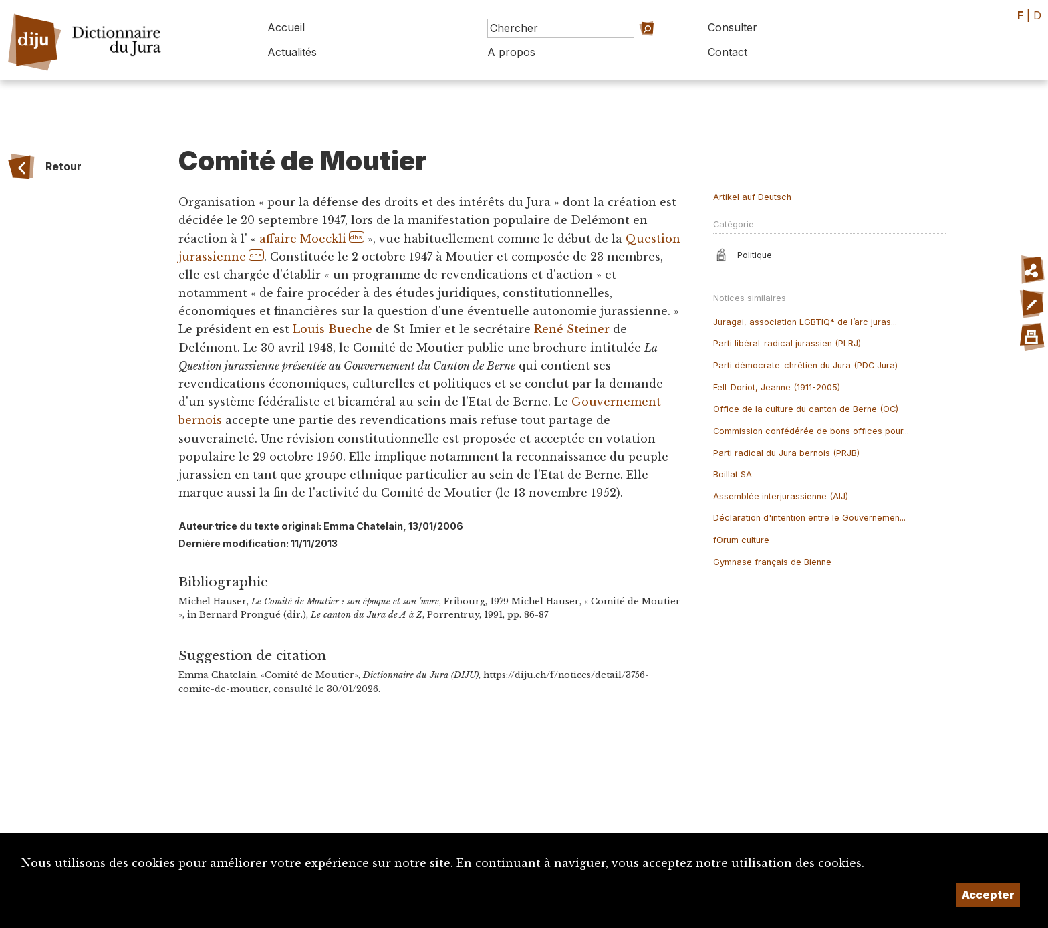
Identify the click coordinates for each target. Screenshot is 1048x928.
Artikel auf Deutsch (752, 197)
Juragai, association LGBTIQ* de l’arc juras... (805, 322)
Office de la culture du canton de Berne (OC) (805, 409)
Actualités (292, 52)
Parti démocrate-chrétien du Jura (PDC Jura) (805, 365)
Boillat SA (732, 474)
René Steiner (572, 329)
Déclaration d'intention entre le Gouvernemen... (809, 518)
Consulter (732, 27)
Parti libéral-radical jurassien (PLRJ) (787, 343)
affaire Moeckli (302, 238)
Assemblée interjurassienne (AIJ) (780, 496)
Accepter (988, 894)
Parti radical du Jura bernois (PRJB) (786, 453)
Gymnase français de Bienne (772, 562)
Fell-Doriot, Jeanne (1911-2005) (776, 387)
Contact (727, 52)
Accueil (286, 27)
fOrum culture (741, 540)
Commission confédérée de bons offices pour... (811, 431)
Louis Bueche (332, 329)
